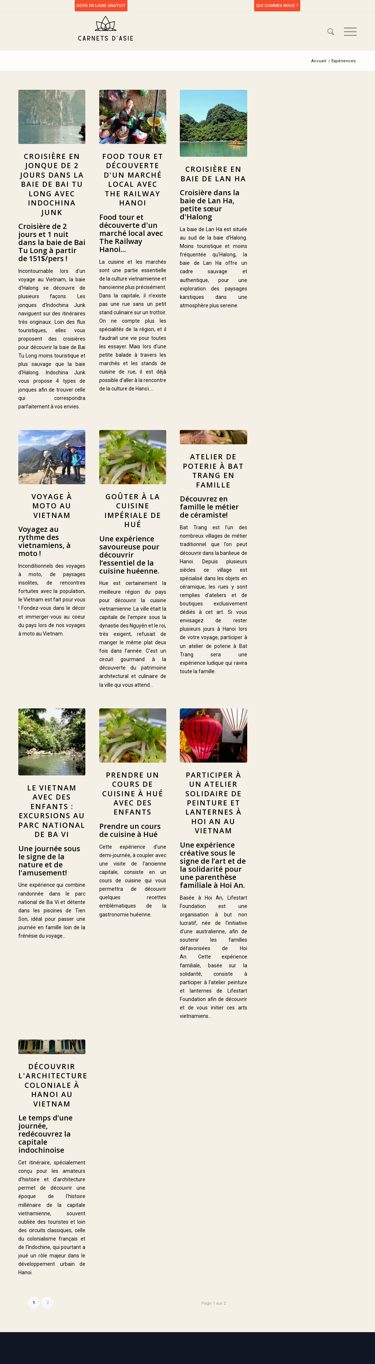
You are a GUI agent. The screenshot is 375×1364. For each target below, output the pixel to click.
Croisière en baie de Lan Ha (213, 173)
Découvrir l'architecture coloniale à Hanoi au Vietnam (53, 1085)
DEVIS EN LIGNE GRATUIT (101, 5)
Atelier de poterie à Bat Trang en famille (213, 470)
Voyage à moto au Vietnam (51, 506)
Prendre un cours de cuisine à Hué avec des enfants (132, 793)
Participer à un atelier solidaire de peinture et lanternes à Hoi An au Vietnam (213, 803)
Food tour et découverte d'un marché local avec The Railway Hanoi (132, 179)
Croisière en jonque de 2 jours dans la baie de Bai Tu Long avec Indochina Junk (52, 184)
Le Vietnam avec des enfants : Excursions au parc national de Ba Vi (51, 811)
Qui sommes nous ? (277, 5)
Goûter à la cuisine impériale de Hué (132, 510)
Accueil (318, 61)
